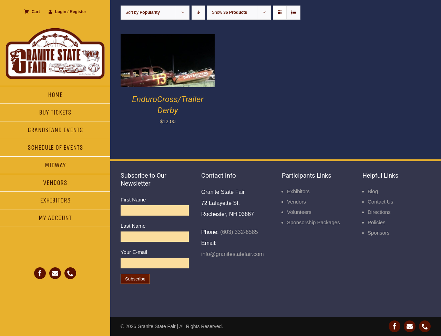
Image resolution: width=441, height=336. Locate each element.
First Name (133, 199)
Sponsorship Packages (313, 222)
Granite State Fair (156, 326)
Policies (377, 222)
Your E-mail (134, 252)
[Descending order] (198, 13)
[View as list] (293, 12)
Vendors (296, 202)
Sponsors (378, 233)
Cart (32, 11)
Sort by (142, 12)
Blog (373, 191)
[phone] (70, 273)
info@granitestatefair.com (232, 254)
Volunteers (299, 212)
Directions (379, 212)
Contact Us (380, 202)
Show (229, 12)
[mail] (55, 273)
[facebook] (40, 273)
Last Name (133, 226)
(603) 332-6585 (238, 232)
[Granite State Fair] (55, 30)
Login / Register (67, 11)
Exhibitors (298, 191)
